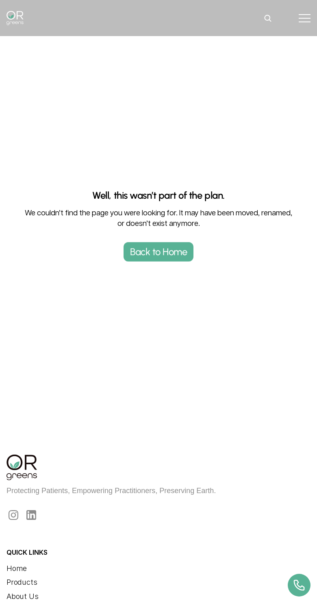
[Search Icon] (268, 18)
